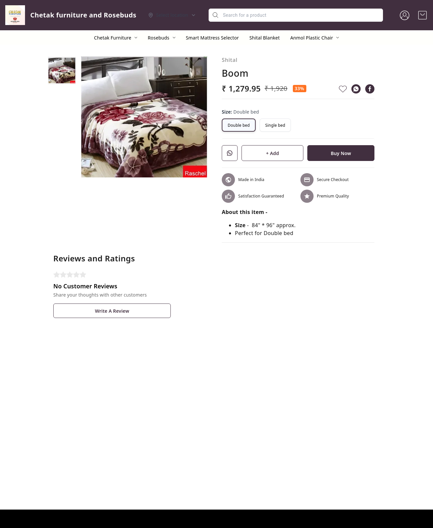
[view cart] (422, 15)
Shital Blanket (264, 38)
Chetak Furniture (112, 38)
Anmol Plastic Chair (311, 38)
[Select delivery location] (172, 15)
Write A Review (112, 311)
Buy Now (341, 153)
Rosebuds (158, 38)
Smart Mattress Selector (212, 38)
